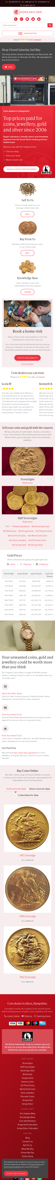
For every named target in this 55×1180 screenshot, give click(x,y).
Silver (11, 564)
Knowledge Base (27, 1117)
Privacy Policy (35, 1164)
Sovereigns (27, 1063)
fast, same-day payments (25, 752)
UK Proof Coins (27, 1085)
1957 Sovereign (27, 855)
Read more (28, 482)
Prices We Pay (27, 1152)
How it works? (27, 364)
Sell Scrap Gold (19, 544)
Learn (27, 292)
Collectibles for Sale (28, 795)
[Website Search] (50, 25)
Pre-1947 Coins (27, 1096)
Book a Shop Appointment (22, 169)
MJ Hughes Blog (27, 1113)
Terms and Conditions (13, 1167)
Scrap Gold (27, 1100)
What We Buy (27, 1148)
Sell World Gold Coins (37, 535)
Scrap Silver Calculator (27, 1128)
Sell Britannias (9, 531)
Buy (27, 253)
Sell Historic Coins (43, 531)
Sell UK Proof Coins (17, 535)
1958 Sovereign (28, 916)
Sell (27, 214)
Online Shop (27, 1156)
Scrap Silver (27, 1103)
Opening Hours (44, 1016)
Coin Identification (27, 1120)
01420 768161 (13, 1016)
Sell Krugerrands (26, 531)
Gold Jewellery (27, 1092)
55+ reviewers (36, 40)
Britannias (27, 1074)
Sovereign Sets (27, 1070)
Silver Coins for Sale (39, 788)
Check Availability (27, 358)
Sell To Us (27, 1145)
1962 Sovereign (28, 977)
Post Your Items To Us (12, 714)
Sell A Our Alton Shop (12, 693)
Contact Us (27, 1141)
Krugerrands (27, 1078)
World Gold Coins (27, 1089)
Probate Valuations (21, 526)
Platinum (25, 564)
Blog (27, 1137)
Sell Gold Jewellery (17, 540)
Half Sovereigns (27, 1066)
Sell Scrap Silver (35, 544)
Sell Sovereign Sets (40, 526)
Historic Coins (27, 1081)
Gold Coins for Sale (16, 788)
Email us (28, 1016)
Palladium (42, 564)
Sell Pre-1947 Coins (37, 540)
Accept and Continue (16, 1174)
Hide (9, 67)
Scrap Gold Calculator (28, 1124)
